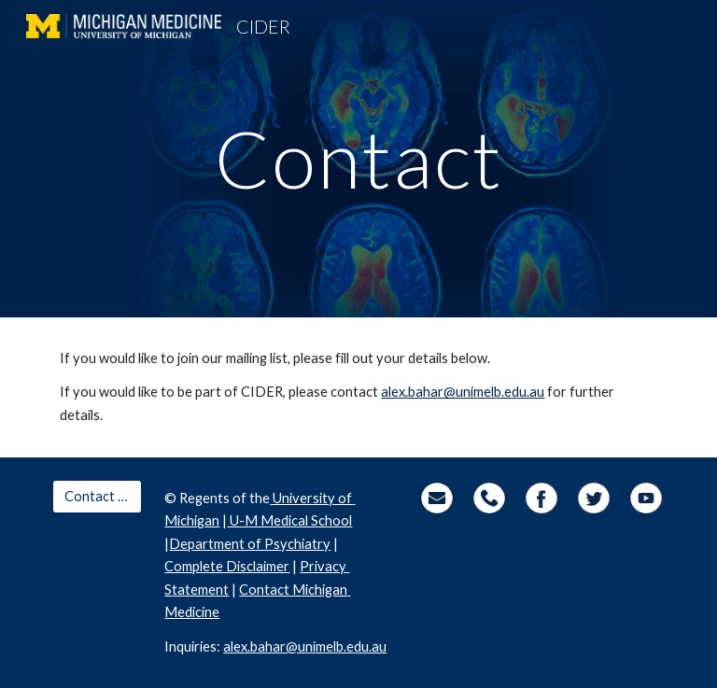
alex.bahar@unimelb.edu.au (462, 392)
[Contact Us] (96, 496)
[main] (358, 158)
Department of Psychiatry (249, 544)
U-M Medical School (289, 520)
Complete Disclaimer (226, 566)
